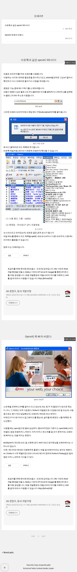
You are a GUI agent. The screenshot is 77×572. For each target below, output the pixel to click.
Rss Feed (25, 568)
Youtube (45, 568)
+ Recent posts (8, 552)
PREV (33, 536)
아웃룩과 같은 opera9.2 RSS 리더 (17, 25)
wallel (48, 565)
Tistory (36, 565)
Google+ (51, 568)
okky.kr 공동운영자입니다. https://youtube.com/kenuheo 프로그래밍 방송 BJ (33, 296)
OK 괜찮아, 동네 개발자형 (18, 291)
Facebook (39, 568)
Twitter (33, 568)
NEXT (44, 536)
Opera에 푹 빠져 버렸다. (14, 35)
